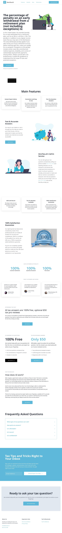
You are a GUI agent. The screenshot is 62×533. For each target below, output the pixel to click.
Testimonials (38, 2)
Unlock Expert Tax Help (35, 473)
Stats (33, 2)
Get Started (8, 65)
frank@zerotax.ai (5, 525)
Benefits (28, 2)
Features (23, 2)
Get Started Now (31, 503)
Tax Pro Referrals (45, 521)
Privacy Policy (25, 523)
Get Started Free (54, 2)
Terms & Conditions (26, 521)
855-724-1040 (50, 163)
